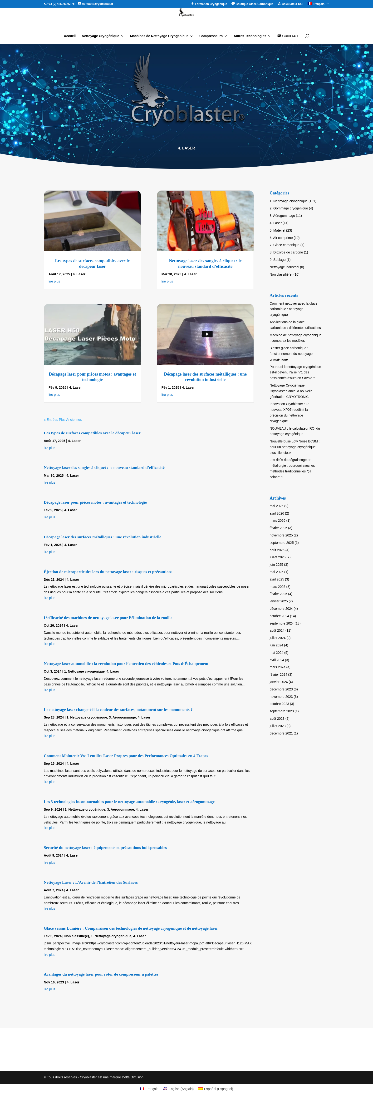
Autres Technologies (250, 36)
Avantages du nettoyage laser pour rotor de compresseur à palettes (101, 974)
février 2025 (278, 594)
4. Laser (79, 274)
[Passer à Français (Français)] (149, 1089)
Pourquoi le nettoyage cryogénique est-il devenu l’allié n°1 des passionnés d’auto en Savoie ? (295, 372)
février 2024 (278, 674)
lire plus (54, 281)
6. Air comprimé (281, 238)
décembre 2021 (281, 733)
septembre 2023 (282, 711)
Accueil (70, 36)
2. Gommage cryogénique (289, 208)
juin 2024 (276, 645)
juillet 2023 (278, 726)
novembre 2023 (281, 697)
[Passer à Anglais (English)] (178, 1089)
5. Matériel (277, 230)
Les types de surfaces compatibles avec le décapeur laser (92, 433)
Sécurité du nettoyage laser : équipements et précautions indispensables (105, 847)
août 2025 (277, 550)
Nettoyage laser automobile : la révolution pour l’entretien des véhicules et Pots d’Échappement (126, 663)
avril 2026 (277, 513)
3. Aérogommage (122, 717)
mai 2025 (277, 572)
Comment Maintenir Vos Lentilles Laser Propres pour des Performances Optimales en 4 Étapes (126, 756)
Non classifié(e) (76, 936)
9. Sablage (278, 260)
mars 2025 (277, 587)
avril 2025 (277, 579)
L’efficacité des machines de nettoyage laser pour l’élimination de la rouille (108, 617)
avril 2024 (277, 660)
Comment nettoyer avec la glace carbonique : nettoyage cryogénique (294, 309)
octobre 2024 (279, 616)
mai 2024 (277, 653)
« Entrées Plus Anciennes (63, 420)
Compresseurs (211, 36)
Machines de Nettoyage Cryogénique (159, 36)
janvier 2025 (279, 601)
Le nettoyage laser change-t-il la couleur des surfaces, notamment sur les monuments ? (118, 709)
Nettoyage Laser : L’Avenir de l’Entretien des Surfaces (91, 882)
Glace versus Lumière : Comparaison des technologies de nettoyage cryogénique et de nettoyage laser (131, 928)
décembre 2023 (281, 689)
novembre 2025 (281, 535)
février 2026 (278, 528)
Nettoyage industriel (284, 267)
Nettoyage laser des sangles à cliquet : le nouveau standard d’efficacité (104, 467)
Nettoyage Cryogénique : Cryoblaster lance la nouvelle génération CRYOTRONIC (291, 391)
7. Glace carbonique (284, 245)
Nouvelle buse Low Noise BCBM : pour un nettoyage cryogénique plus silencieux (295, 447)
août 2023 (277, 718)
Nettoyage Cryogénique (100, 36)
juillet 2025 (278, 557)
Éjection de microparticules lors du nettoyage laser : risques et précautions (108, 572)
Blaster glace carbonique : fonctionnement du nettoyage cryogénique (291, 353)
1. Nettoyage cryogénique (84, 671)
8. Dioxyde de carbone (286, 252)
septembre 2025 (282, 543)
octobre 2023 (279, 704)
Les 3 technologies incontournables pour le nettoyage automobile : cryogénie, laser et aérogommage (129, 801)
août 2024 (277, 630)
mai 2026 (277, 506)
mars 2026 (277, 520)
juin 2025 (276, 564)
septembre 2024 (282, 623)
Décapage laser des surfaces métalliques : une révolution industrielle (102, 537)
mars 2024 (277, 667)
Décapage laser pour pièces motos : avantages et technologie (95, 502)
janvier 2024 (279, 682)
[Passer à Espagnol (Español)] (216, 1089)
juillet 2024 (278, 638)
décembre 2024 (281, 608)
